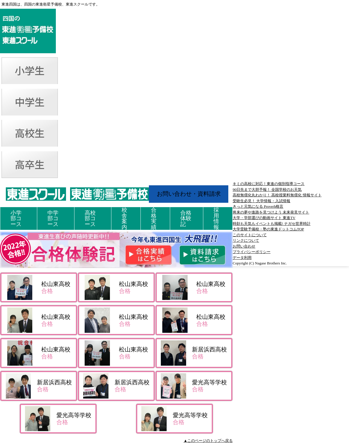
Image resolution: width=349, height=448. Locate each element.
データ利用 (242, 257)
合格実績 (153, 218)
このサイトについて (250, 235)
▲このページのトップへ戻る (208, 440)
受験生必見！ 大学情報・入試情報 (261, 201)
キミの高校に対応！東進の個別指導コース (269, 184)
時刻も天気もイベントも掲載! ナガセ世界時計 (272, 223)
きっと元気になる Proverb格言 (258, 206)
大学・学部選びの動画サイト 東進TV (264, 218)
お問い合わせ (244, 246)
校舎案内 (124, 218)
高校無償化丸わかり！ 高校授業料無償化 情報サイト (277, 195)
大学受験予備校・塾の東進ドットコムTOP (268, 229)
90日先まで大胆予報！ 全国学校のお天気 (267, 189)
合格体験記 (185, 218)
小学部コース (16, 218)
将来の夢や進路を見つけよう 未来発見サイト (271, 212)
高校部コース (90, 218)
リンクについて (246, 240)
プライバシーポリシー (251, 252)
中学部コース (52, 218)
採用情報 (216, 218)
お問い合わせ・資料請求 (189, 194)
